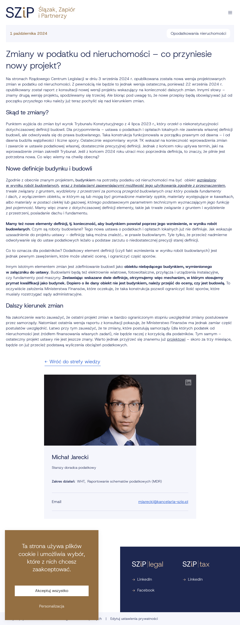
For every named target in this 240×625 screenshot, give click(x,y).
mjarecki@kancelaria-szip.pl (163, 501)
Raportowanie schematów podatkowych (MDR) (124, 481)
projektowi (176, 339)
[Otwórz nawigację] (230, 13)
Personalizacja (51, 606)
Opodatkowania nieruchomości (198, 33)
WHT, (81, 481)
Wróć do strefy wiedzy (72, 361)
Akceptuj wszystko (51, 590)
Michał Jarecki (70, 457)
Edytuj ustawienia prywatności (134, 618)
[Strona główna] (40, 12)
